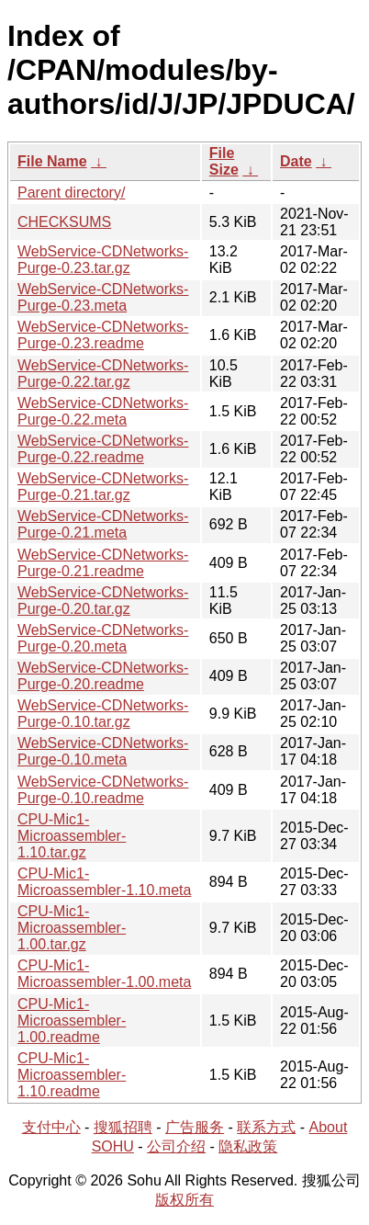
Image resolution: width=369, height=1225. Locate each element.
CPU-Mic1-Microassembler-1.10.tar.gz (71, 835)
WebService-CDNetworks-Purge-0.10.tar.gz (102, 714)
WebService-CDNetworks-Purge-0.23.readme (102, 335)
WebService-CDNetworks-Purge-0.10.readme (102, 790)
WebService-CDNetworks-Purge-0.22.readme (102, 449)
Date (296, 161)
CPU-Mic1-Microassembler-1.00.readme (71, 1020)
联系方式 (266, 1127)
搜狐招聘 (123, 1127)
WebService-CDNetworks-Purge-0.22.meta (102, 411)
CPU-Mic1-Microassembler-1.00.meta (104, 974)
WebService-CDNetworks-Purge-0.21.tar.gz (102, 487)
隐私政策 (247, 1146)
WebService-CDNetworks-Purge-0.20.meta (102, 638)
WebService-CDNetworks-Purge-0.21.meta (102, 524)
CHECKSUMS (64, 222)
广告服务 (194, 1127)
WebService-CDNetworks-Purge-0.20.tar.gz (102, 600)
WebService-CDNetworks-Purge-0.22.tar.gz (102, 373)
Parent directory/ (71, 192)
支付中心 (51, 1127)
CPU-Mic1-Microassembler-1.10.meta (104, 882)
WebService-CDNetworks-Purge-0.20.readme (102, 676)
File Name (52, 161)
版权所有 (184, 1200)
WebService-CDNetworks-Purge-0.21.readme (102, 563)
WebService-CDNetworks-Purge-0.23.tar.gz (102, 260)
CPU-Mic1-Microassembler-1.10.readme (71, 1074)
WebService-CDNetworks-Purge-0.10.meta (102, 751)
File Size (224, 161)
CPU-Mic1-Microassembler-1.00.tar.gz (71, 927)
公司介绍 (176, 1146)
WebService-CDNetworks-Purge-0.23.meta (102, 297)
